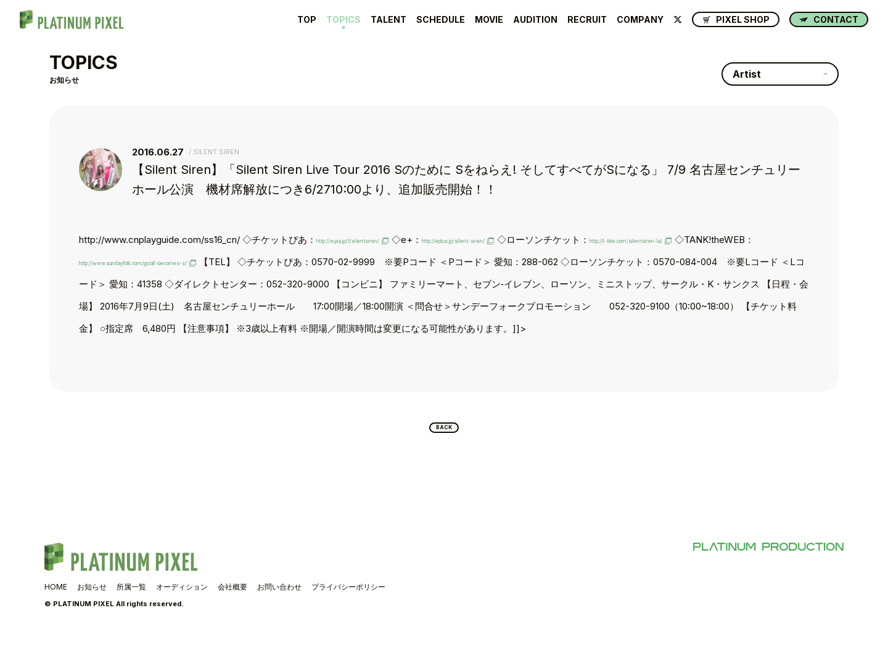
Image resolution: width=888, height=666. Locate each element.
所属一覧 (131, 615)
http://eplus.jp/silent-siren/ (526, 239)
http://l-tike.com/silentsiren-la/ (143, 262)
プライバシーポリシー (348, 615)
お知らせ (92, 615)
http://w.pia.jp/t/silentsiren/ (372, 239)
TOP (306, 19)
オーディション (182, 615)
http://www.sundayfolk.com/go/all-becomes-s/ (399, 262)
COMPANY (640, 19)
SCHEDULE (440, 19)
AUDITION (535, 19)
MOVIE (489, 19)
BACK (444, 453)
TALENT (388, 19)
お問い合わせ (279, 615)
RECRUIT (587, 19)
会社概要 (232, 615)
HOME (55, 615)
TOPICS (343, 19)
